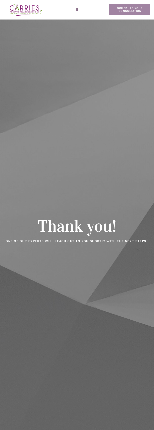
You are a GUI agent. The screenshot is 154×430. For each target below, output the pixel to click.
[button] (77, 9)
